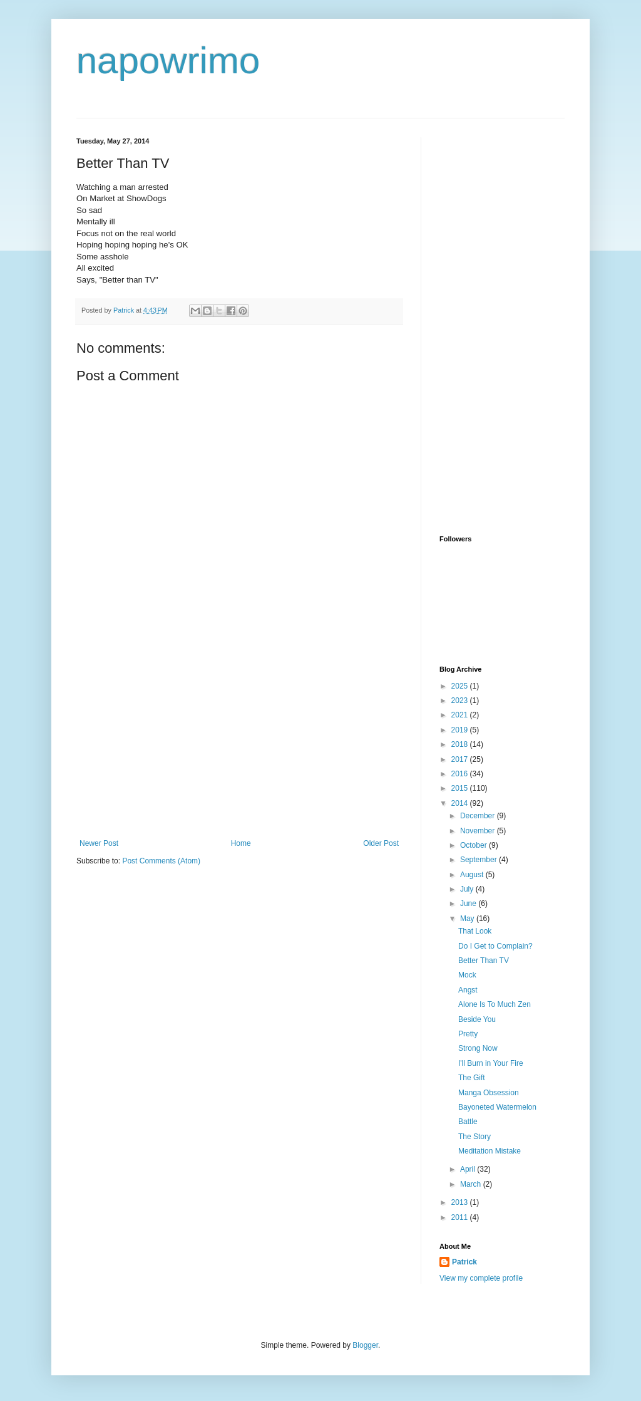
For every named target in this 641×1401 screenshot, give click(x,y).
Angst (468, 990)
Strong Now (478, 1048)
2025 (460, 686)
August (473, 874)
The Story (474, 1136)
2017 (460, 759)
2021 (460, 715)
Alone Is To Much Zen (494, 1004)
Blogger (365, 1345)
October (474, 845)
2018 (460, 744)
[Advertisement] (239, 745)
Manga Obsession (488, 1092)
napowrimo (168, 60)
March (471, 1184)
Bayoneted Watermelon (497, 1107)
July (468, 889)
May (468, 918)
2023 (460, 700)
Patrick (464, 1262)
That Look (474, 931)
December (478, 815)
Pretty (468, 1033)
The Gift (471, 1077)
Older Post (381, 843)
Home (241, 843)
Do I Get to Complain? (495, 946)
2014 (460, 803)
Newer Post (98, 843)
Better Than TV (483, 960)
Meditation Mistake (489, 1151)
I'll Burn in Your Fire (490, 1063)
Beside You (477, 1019)
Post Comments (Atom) (161, 861)
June (469, 903)
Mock (467, 975)
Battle (468, 1121)
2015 (460, 788)
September (479, 859)
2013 (460, 1202)
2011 (460, 1217)
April (468, 1169)
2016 (460, 773)
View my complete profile (481, 1278)
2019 (460, 730)
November (478, 830)
